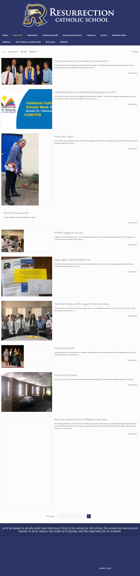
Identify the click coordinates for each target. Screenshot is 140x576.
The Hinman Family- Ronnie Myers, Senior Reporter (81, 61)
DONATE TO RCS (105, 568)
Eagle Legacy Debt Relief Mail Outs (72, 259)
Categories (13, 52)
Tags (24, 52)
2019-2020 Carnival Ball (16, 213)
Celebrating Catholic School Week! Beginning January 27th (84, 92)
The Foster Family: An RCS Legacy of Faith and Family (81, 303)
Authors (34, 52)
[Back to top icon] (129, 571)
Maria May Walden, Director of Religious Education (80, 419)
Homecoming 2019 (64, 348)
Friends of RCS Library (65, 375)
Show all (135, 52)
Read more (133, 73)
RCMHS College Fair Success (69, 232)
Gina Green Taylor (63, 136)
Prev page (50, 516)
